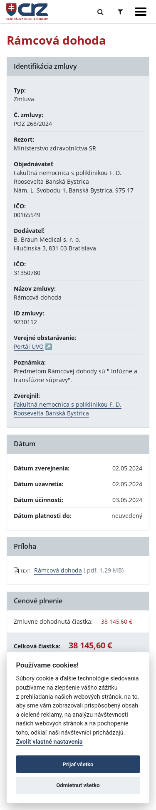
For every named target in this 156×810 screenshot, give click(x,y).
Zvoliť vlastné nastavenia (49, 741)
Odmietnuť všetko (77, 785)
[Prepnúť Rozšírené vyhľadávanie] (120, 12)
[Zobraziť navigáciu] (140, 12)
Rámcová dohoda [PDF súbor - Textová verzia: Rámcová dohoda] (58, 570)
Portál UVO (29, 346)
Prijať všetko (78, 764)
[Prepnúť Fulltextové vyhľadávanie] (100, 12)
